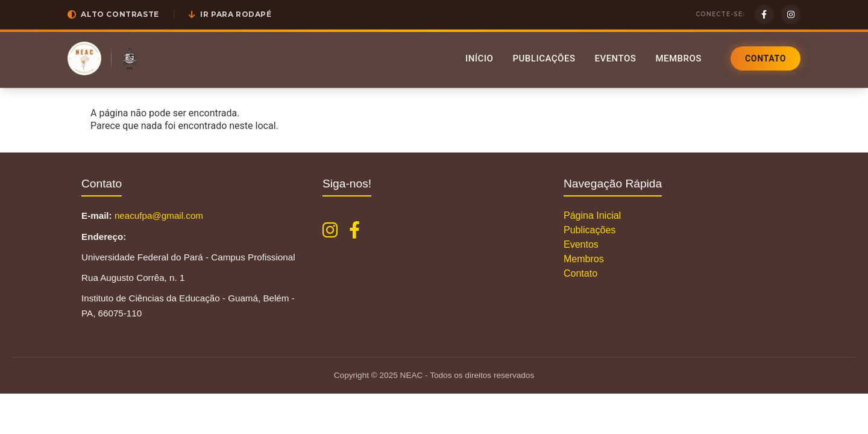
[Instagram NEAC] (330, 230)
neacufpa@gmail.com (159, 215)
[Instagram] (790, 14)
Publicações (543, 58)
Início (479, 58)
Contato (765, 58)
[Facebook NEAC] (354, 230)
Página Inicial (592, 215)
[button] (113, 14)
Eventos (615, 58)
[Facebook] (764, 14)
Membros (678, 58)
